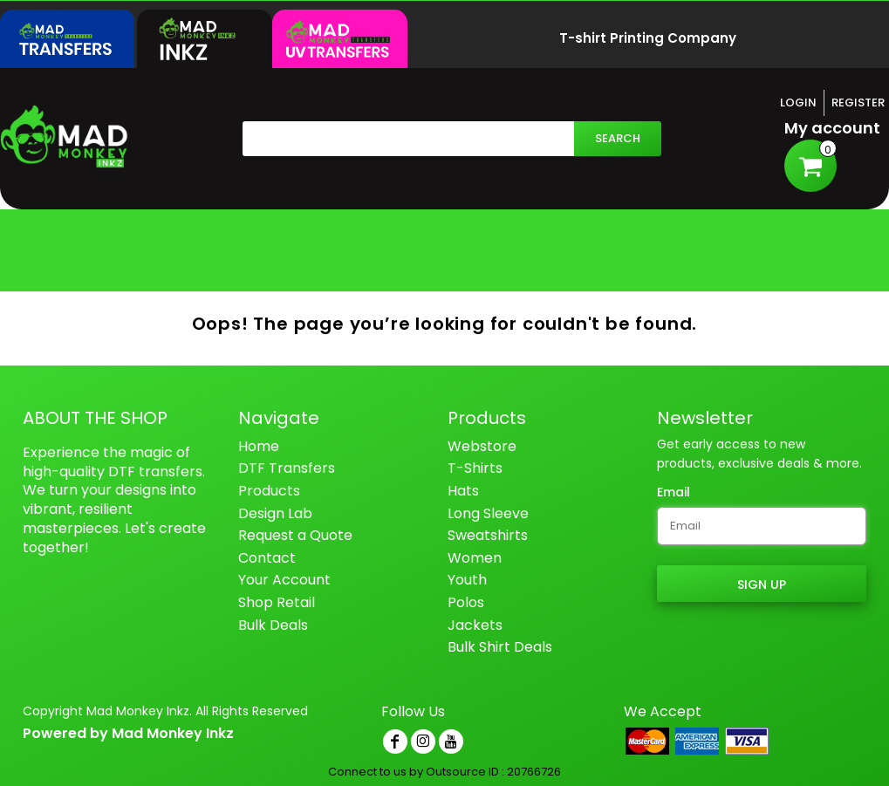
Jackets (475, 625)
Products (269, 491)
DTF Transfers (286, 468)
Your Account (284, 580)
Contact (267, 558)
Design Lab (275, 513)
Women (475, 558)
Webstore (482, 446)
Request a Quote (295, 535)
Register (858, 102)
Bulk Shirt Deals (500, 647)
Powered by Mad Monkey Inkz (128, 733)
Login (798, 102)
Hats (463, 491)
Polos (466, 602)
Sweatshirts (488, 535)
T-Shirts (475, 468)
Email (673, 492)
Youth (467, 580)
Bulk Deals (273, 625)
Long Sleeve (488, 513)
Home (258, 446)
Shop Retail (276, 602)
